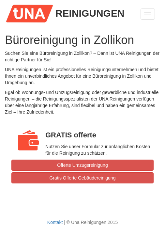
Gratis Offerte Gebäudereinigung (83, 177)
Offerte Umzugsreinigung (82, 165)
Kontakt (55, 222)
